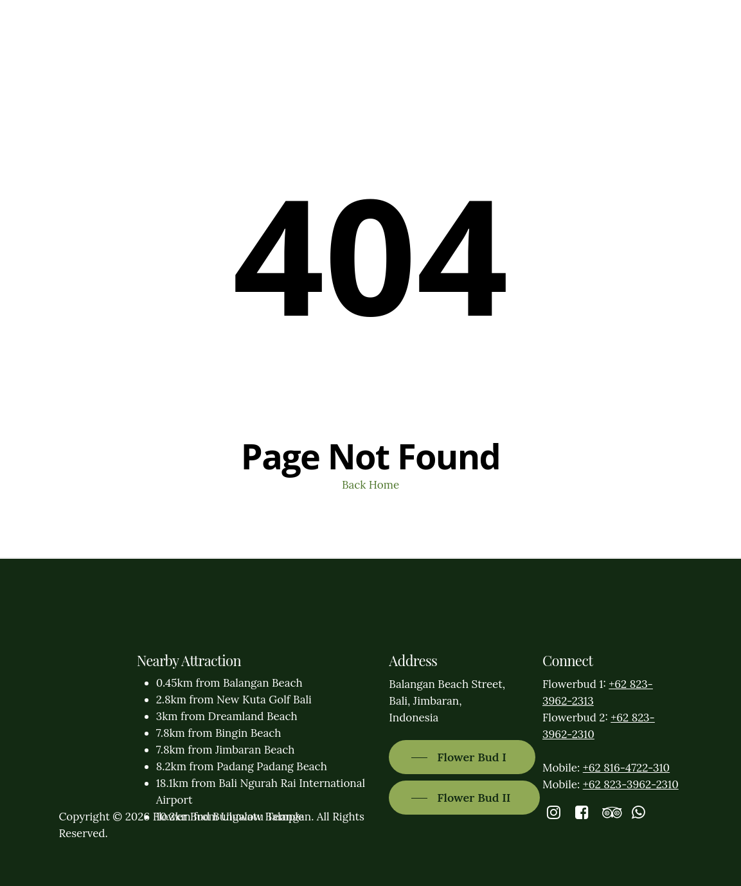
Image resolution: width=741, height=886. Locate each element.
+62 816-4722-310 (626, 768)
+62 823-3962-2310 (631, 784)
